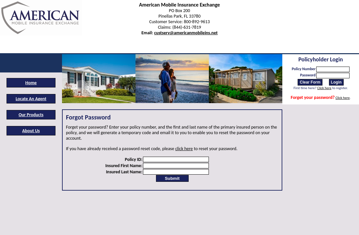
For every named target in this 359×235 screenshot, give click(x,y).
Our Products (31, 115)
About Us (31, 130)
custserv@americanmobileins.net (186, 33)
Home (31, 83)
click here (184, 148)
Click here (324, 88)
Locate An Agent (31, 99)
